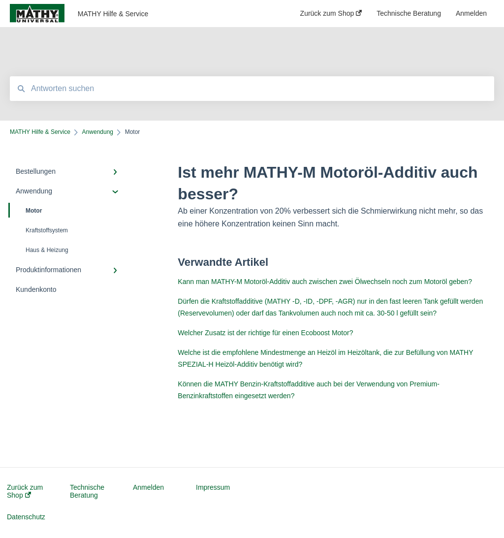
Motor (26, 210)
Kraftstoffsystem (47, 230)
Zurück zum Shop (25, 491)
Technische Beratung (87, 491)
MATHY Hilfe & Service (113, 14)
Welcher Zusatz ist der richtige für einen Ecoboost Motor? (265, 333)
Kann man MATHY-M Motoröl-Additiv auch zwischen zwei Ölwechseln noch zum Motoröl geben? (325, 281)
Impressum (213, 487)
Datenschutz (26, 517)
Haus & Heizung (47, 250)
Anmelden (148, 487)
